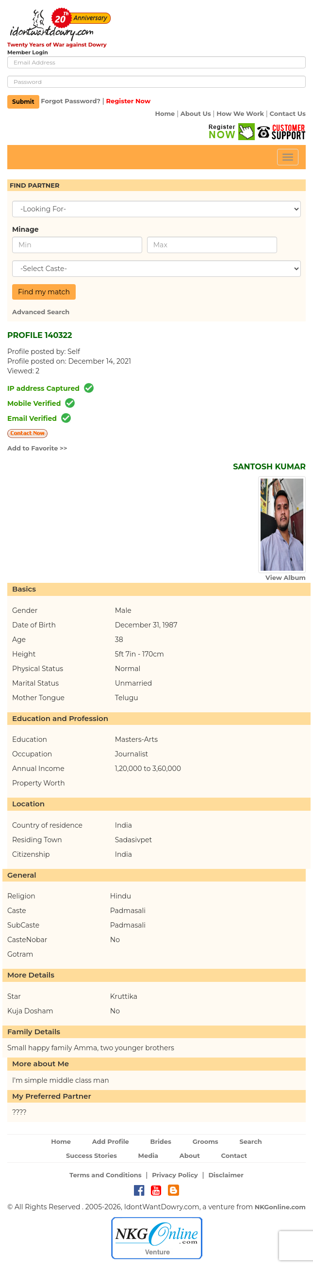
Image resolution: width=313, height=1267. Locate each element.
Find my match (44, 292)
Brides (160, 1141)
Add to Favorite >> (37, 448)
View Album (285, 577)
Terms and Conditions (105, 1175)
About (190, 1155)
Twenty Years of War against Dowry (57, 44)
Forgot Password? (70, 101)
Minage (25, 229)
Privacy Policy (175, 1175)
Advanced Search (40, 312)
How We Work (240, 113)
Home (165, 113)
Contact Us (288, 113)
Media (148, 1155)
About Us (196, 113)
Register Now (128, 101)
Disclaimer (226, 1175)
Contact (234, 1155)
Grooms (205, 1141)
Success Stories (91, 1155)
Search (250, 1141)
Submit (23, 101)
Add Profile (110, 1141)
